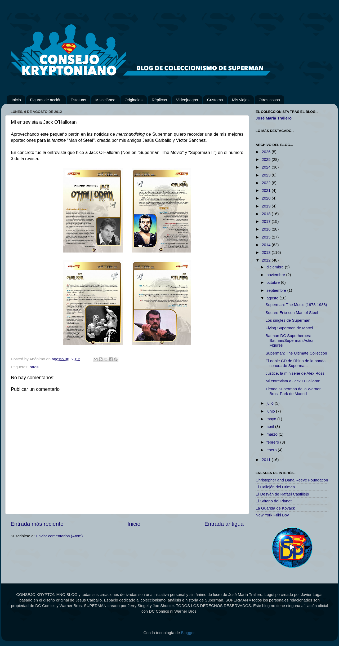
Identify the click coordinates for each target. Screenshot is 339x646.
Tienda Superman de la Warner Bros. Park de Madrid (293, 391)
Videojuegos (187, 100)
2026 (267, 151)
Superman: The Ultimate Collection (296, 353)
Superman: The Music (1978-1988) (296, 304)
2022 (267, 182)
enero (272, 450)
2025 (267, 159)
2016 (267, 229)
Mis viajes (240, 100)
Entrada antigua (224, 524)
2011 (267, 459)
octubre (273, 282)
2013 (267, 252)
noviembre (276, 274)
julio (270, 403)
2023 (267, 175)
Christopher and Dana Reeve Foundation (292, 480)
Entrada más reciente (37, 524)
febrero (273, 442)
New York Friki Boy (272, 515)
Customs (215, 100)
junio (271, 411)
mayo (271, 419)
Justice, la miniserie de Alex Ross (295, 373)
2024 (267, 167)
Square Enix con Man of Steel (292, 312)
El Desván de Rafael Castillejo (282, 494)
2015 (267, 237)
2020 (267, 198)
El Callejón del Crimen (275, 487)
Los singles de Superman (288, 320)
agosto (272, 298)
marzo (272, 434)
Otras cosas (269, 100)
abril (270, 426)
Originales (133, 100)
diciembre (275, 267)
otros (34, 367)
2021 (267, 190)
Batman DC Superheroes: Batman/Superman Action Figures (290, 340)
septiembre (276, 290)
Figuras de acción (45, 100)
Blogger (187, 632)
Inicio (16, 100)
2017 (267, 221)
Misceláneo (105, 100)
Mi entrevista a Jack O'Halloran (293, 381)
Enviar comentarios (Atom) (59, 536)
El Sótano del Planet (274, 501)
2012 (267, 260)
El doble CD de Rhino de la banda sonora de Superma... (296, 363)
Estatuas (78, 100)
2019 (267, 206)
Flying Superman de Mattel (289, 328)
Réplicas (159, 100)
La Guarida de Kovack (275, 508)
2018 (267, 213)
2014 (267, 244)
